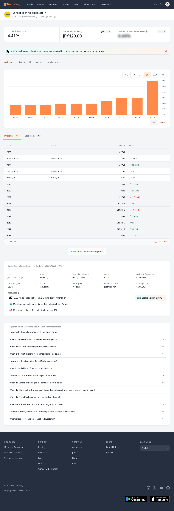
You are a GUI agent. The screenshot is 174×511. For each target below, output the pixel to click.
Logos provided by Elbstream (17, 490)
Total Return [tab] (53, 62)
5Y (147, 74)
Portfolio (106, 4)
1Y (134, 74)
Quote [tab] (39, 62)
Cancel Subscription (48, 468)
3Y (140, 74)
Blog (74, 457)
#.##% (124, 36)
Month (162, 122)
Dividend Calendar (35, 4)
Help (40, 463)
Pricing (66, 4)
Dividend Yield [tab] (24, 62)
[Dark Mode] (161, 4)
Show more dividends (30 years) (87, 251)
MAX (155, 74)
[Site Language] (155, 4)
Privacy (109, 452)
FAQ (40, 457)
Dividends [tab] (12, 135)
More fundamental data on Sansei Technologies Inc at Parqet (40, 304)
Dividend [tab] (8, 62)
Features (53, 4)
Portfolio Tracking (13, 452)
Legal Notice (112, 447)
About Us (77, 447)
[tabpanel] (87, 98)
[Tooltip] (80, 283)
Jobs (74, 452)
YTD (126, 74)
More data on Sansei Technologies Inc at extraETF (35, 310)
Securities (89, 4)
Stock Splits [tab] (33, 135)
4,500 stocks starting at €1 (39, 298)
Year (154, 122)
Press (75, 463)
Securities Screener (14, 457)
